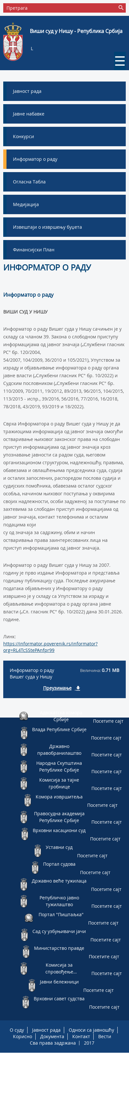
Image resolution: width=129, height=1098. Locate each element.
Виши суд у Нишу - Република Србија (76, 31)
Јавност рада (46, 1030)
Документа (52, 1036)
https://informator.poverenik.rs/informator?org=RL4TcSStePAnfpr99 (50, 647)
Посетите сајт (108, 721)
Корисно (22, 1036)
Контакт (81, 1036)
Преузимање (57, 688)
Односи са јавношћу (91, 1030)
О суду (17, 1030)
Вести (104, 1036)
